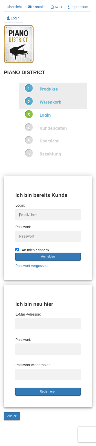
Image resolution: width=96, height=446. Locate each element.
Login (13, 18)
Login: (20, 205)
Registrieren (48, 391)
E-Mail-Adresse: (28, 314)
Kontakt (36, 7)
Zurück (12, 416)
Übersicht (14, 7)
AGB (56, 7)
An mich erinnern (35, 250)
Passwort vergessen (31, 266)
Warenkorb (50, 102)
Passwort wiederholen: (33, 365)
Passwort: (23, 227)
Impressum (78, 7)
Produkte (49, 89)
